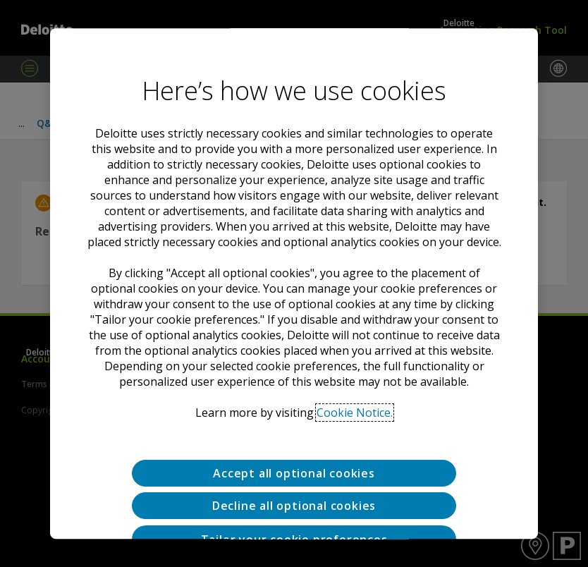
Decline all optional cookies (294, 506)
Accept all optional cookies (294, 473)
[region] (294, 283)
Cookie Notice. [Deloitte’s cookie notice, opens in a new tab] (355, 412)
